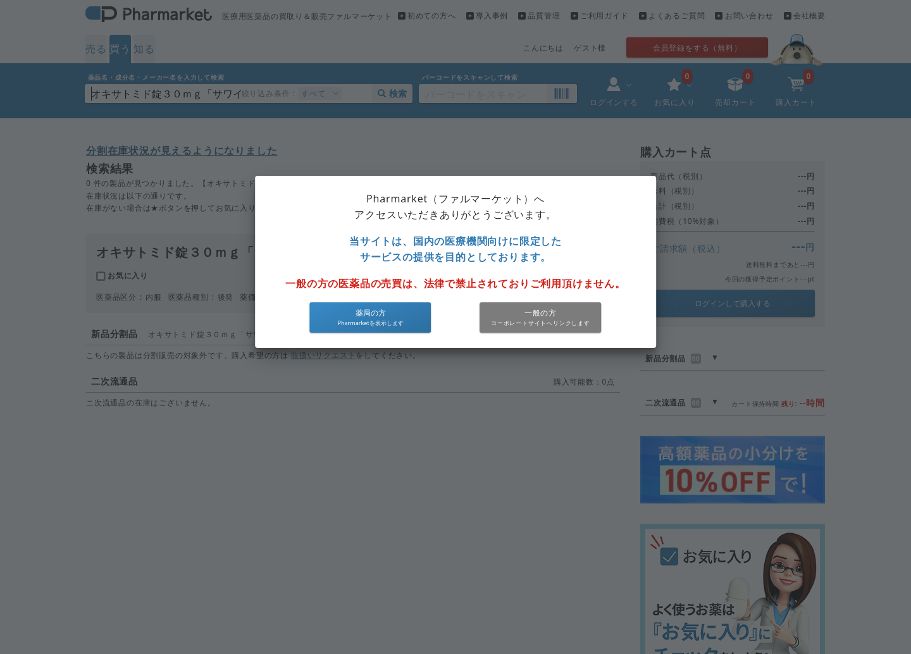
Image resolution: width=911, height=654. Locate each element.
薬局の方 (371, 312)
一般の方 (540, 312)
